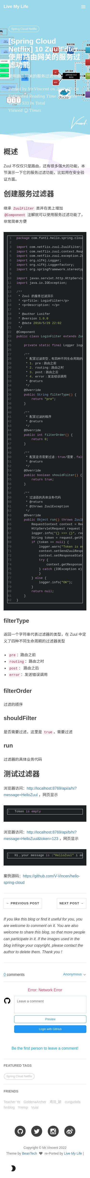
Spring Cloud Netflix (24, 29)
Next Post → (72, 903)
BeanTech (29, 1153)
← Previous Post (22, 903)
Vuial (35, 1107)
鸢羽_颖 (55, 1102)
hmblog (9, 1107)
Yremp (23, 1107)
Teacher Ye (12, 1102)
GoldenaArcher (35, 1102)
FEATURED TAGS (18, 1065)
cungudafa (72, 1102)
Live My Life (16, 6)
